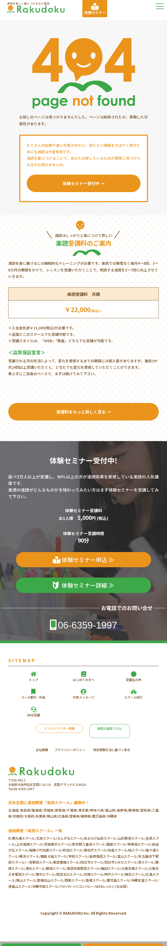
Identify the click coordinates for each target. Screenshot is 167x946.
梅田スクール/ (111, 868)
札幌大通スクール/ (22, 838)
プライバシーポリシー (70, 749)
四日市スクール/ (92, 862)
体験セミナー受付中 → (84, 183)
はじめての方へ (83, 679)
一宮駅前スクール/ (39, 862)
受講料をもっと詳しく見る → (83, 412)
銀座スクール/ (117, 844)
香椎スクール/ (96, 880)
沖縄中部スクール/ (45, 886)
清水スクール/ (35, 868)
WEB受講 (33, 715)
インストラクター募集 (59, 728)
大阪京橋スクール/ (135, 868)
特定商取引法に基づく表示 (111, 749)
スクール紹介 (133, 697)
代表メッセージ (83, 697)
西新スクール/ (75, 880)
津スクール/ (146, 862)
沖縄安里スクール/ (145, 880)
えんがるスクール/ (70, 838)
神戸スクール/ (114, 874)
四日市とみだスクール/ (121, 862)
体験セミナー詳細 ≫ (88, 585)
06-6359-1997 (87, 625)
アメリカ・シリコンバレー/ (77, 886)
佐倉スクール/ (118, 850)
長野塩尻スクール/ (103, 856)
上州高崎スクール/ (30, 844)
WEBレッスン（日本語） (111, 886)
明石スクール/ (135, 874)
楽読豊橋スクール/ (66, 862)
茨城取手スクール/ (58, 844)
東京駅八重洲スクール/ (89, 844)
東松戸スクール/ (96, 850)
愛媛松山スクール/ (51, 880)
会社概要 (42, 749)
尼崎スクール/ (94, 874)
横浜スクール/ (29, 856)
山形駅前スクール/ (132, 838)
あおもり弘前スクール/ (101, 838)
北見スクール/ (46, 838)
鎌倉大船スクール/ (54, 856)
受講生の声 (133, 679)
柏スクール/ (137, 850)
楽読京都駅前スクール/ (84, 868)
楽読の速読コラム (109, 728)
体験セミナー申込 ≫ (88, 559)
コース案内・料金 (33, 697)
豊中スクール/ (46, 874)
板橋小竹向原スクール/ (46, 850)
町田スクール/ (73, 850)
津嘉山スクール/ (20, 886)
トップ (33, 679)
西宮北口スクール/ (70, 874)
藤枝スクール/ (56, 868)
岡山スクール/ (26, 880)
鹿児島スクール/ (119, 880)
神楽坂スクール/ (139, 844)
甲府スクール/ (78, 856)
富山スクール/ (127, 856)
